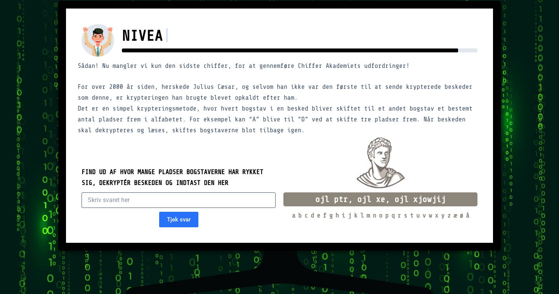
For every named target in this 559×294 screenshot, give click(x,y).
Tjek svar (179, 219)
